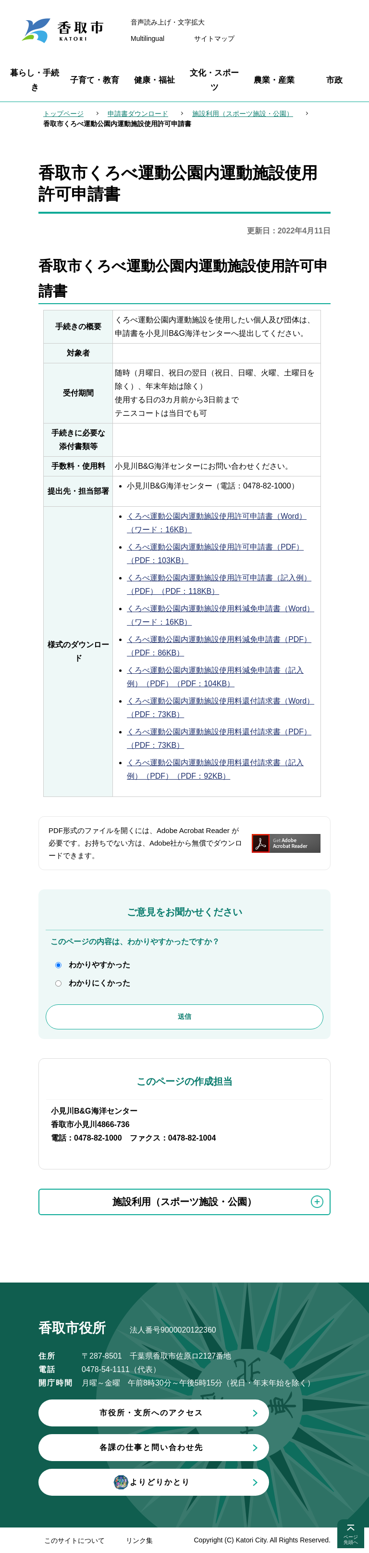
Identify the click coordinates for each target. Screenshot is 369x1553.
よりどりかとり (151, 1482)
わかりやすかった (99, 965)
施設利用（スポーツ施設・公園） (242, 113)
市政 (334, 80)
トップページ (63, 113)
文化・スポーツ (214, 80)
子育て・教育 (94, 80)
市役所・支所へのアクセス (151, 1413)
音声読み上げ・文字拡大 (168, 22)
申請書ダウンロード (138, 113)
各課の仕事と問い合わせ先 (151, 1447)
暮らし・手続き (34, 80)
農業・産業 (274, 80)
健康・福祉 (154, 80)
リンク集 (139, 1540)
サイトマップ (214, 38)
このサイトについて (74, 1540)
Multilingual (147, 38)
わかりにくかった (99, 983)
